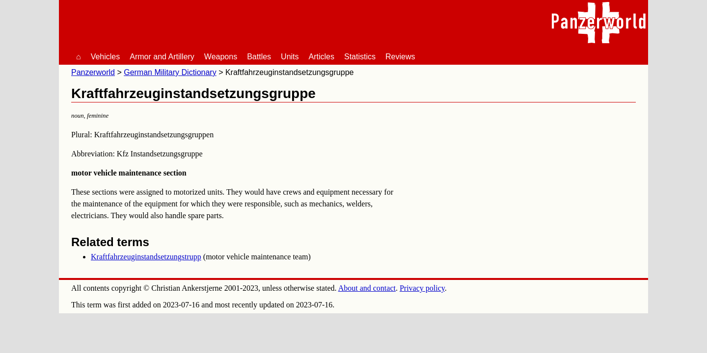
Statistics (360, 56)
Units (290, 56)
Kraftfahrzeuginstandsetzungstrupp (146, 256)
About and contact (367, 288)
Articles (321, 56)
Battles (259, 56)
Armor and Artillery (162, 56)
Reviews (400, 56)
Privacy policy (422, 288)
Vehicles (105, 56)
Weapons (220, 56)
